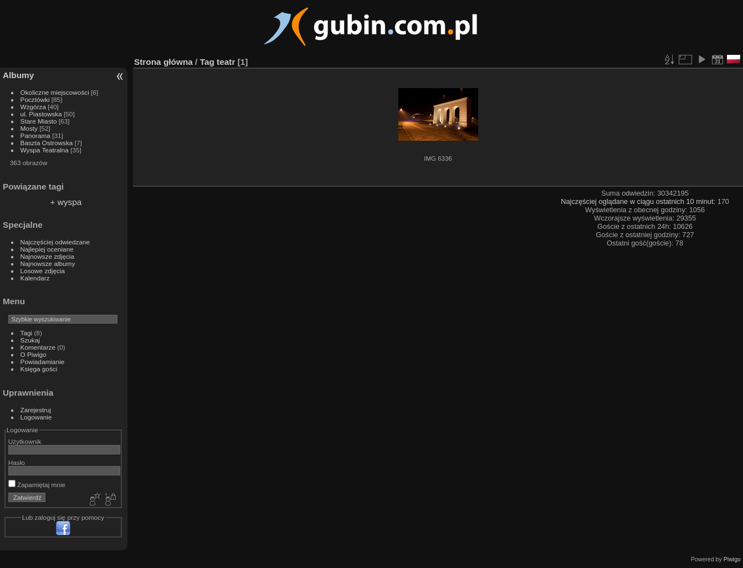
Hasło (16, 462)
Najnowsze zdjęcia (47, 256)
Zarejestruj (36, 409)
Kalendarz (35, 278)
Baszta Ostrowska (47, 142)
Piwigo (732, 559)
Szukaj (30, 340)
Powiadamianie (43, 361)
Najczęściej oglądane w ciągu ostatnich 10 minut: (639, 201)
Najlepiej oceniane (47, 249)
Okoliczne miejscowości (55, 92)
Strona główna (163, 61)
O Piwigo (34, 354)
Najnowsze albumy (48, 263)
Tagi (27, 332)
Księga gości (39, 368)
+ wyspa (66, 202)
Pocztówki (35, 99)
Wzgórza (33, 106)
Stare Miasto (39, 121)
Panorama (35, 135)
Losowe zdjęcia (43, 270)
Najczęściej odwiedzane (55, 241)
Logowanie (36, 417)
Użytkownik (25, 441)
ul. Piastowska (41, 113)
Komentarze (38, 347)
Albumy (18, 75)
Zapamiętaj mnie (36, 484)
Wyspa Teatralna (45, 149)
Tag (207, 61)
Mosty (29, 128)
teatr (226, 61)
